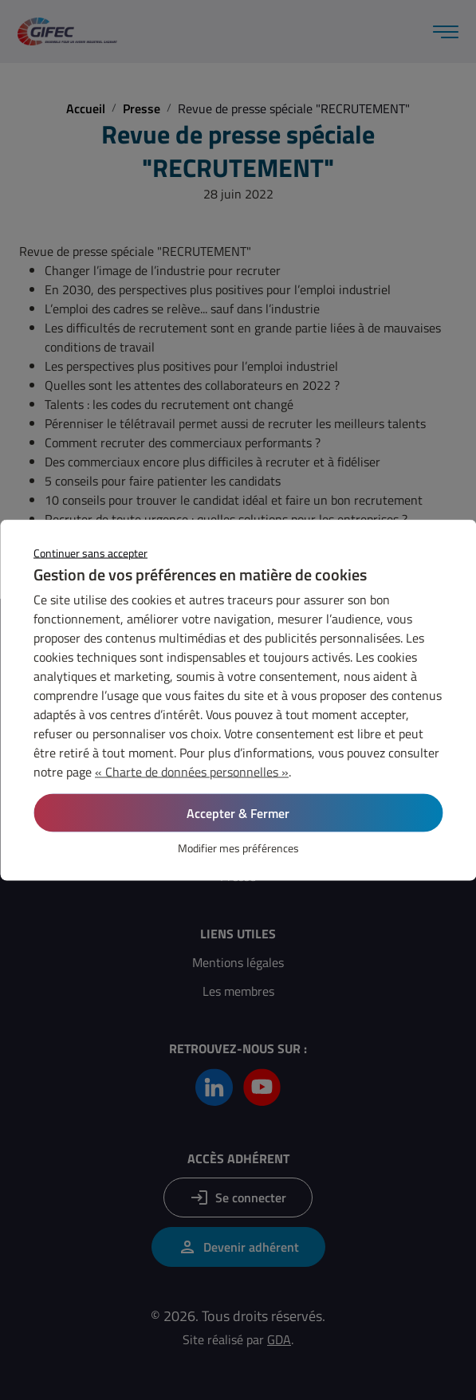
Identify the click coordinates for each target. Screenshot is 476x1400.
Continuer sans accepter (90, 553)
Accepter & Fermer (238, 813)
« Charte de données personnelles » (192, 771)
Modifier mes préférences (238, 848)
